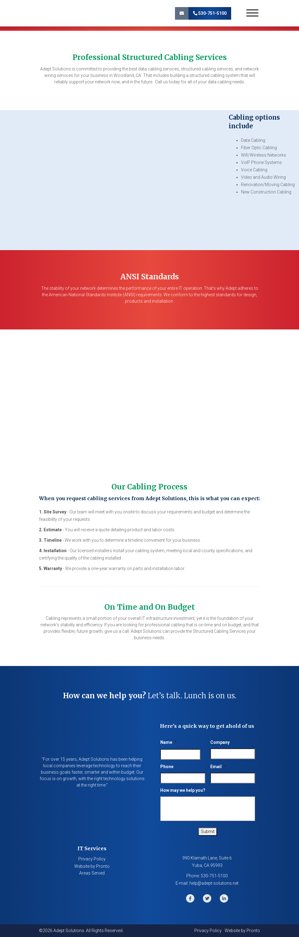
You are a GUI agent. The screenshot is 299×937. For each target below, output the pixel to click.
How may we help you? (182, 790)
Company (220, 742)
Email (218, 766)
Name (168, 742)
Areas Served (92, 873)
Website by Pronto (92, 866)
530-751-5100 (210, 13)
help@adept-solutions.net (214, 883)
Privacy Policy (92, 858)
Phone (166, 766)
